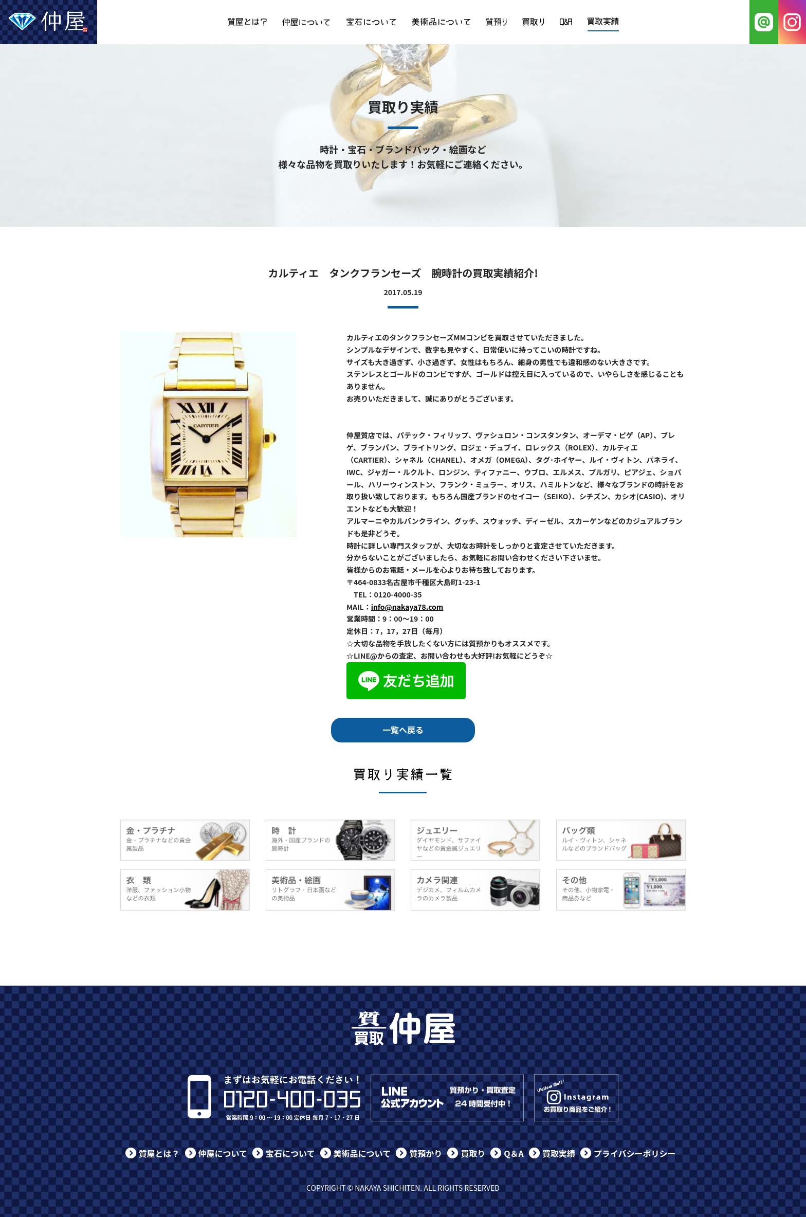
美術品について (362, 1153)
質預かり (425, 1153)
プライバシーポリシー (635, 1153)
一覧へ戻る (403, 729)
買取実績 (558, 1153)
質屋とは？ (159, 1153)
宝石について (290, 1153)
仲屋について (223, 1153)
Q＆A (514, 1153)
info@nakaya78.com (407, 607)
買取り (473, 1153)
